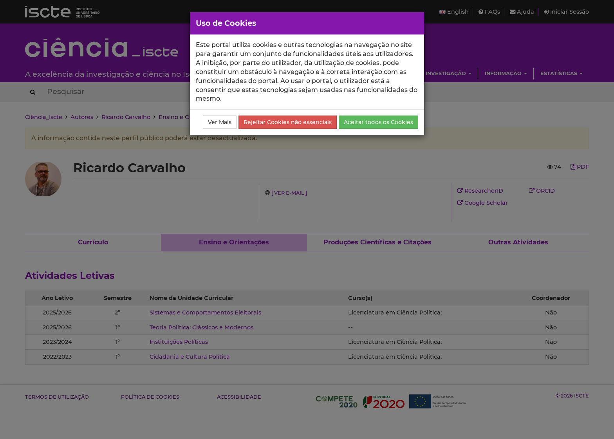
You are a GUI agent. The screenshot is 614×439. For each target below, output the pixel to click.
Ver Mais (219, 122)
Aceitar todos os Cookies (378, 122)
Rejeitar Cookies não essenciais (288, 122)
